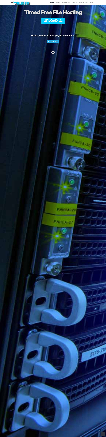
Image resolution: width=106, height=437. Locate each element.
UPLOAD (53, 21)
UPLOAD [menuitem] (58, 2)
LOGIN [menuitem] (91, 2)
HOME (52, 2)
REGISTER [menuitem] (75, 2)
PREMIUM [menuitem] (81, 2)
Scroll (103, 434)
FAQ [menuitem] (87, 2)
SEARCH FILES (66, 2)
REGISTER (53, 41)
